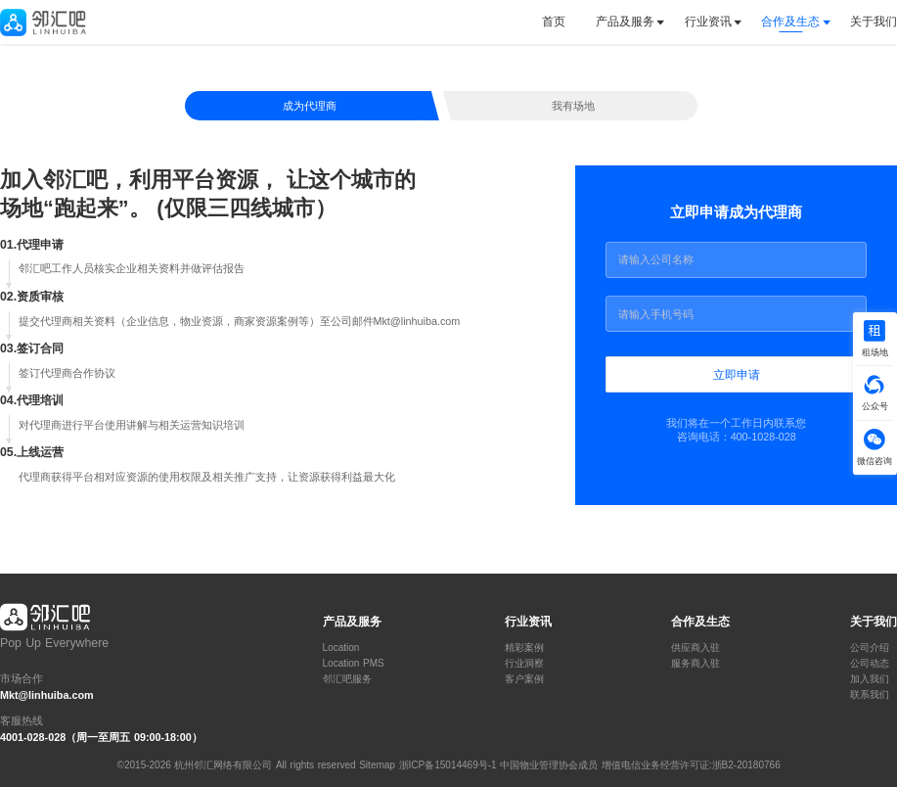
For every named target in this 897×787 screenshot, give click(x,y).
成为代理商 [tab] (309, 106)
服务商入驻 (695, 664)
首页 (553, 21)
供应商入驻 (695, 648)
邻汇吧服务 (347, 679)
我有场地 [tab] (573, 106)
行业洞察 (524, 664)
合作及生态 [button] (790, 21)
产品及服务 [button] (625, 21)
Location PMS (353, 664)
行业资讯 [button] (708, 21)
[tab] (561, 22)
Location (341, 648)
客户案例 (524, 679)
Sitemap (377, 765)
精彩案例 (524, 648)
